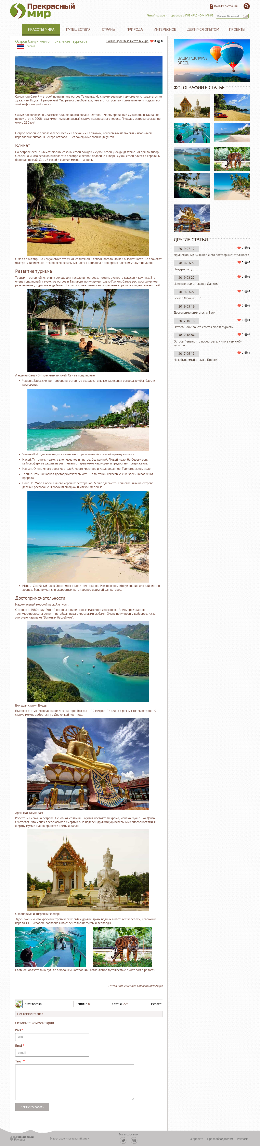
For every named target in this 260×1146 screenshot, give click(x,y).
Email (18, 1046)
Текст (19, 1061)
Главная (16, 30)
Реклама (242, 1139)
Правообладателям (220, 1139)
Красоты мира (41, 29)
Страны (109, 29)
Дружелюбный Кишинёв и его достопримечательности (211, 255)
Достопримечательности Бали (194, 313)
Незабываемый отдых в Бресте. (196, 360)
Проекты (237, 29)
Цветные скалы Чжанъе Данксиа (196, 284)
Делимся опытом (203, 29)
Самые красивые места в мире (127, 41)
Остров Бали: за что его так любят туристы (203, 327)
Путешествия (78, 29)
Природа (135, 29)
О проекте (196, 1139)
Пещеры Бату (183, 269)
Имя (18, 1030)
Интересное (165, 29)
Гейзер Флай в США (188, 298)
